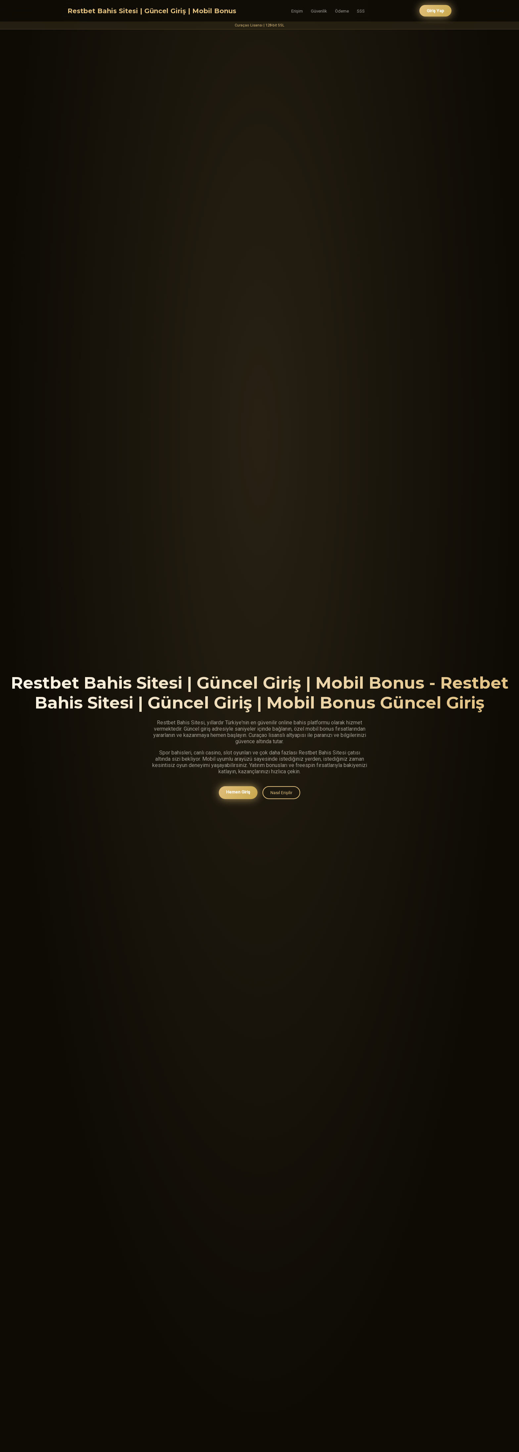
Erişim (297, 11)
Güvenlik (319, 11)
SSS (361, 11)
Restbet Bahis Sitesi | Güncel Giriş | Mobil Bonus (152, 11)
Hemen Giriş (238, 792)
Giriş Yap (435, 10)
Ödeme (342, 11)
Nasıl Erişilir (281, 793)
